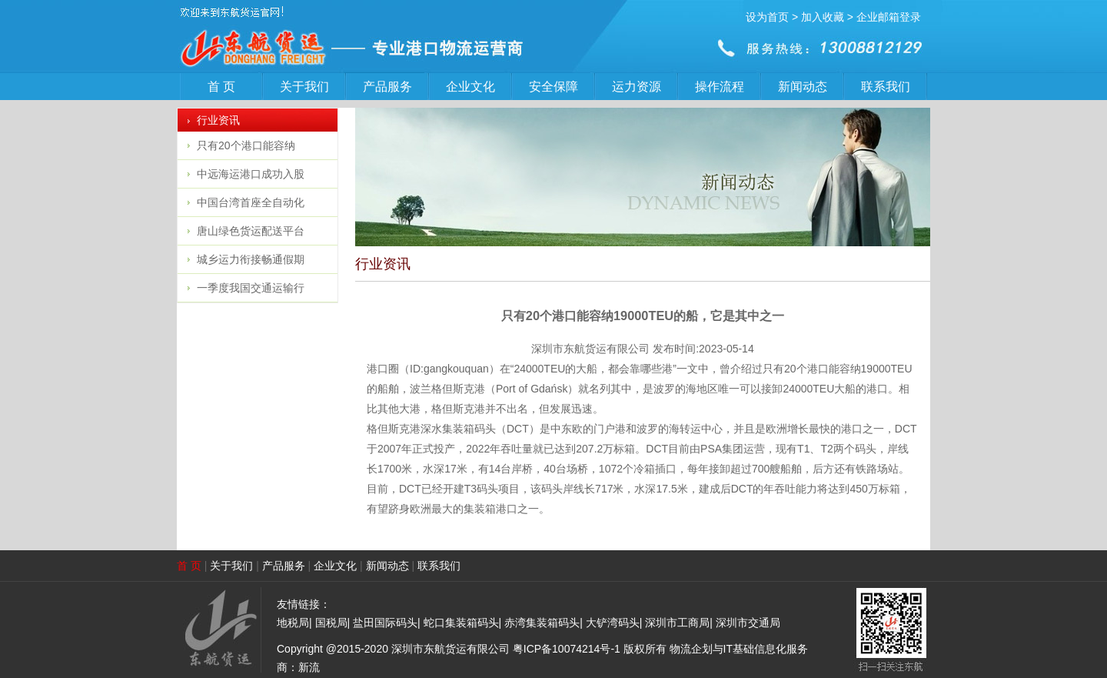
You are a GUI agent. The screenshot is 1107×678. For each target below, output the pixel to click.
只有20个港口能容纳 (246, 145)
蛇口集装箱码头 (461, 622)
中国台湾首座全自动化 (250, 202)
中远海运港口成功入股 (250, 174)
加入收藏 (822, 17)
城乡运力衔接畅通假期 (250, 259)
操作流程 (719, 86)
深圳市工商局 (677, 622)
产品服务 (387, 86)
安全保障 (553, 86)
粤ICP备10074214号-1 (566, 649)
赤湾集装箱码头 (542, 622)
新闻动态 (802, 86)
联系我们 (885, 86)
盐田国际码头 (385, 622)
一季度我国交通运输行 (250, 288)
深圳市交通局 (748, 622)
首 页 (221, 86)
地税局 (293, 622)
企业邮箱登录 (888, 17)
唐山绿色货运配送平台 (250, 231)
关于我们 (304, 86)
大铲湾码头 (613, 622)
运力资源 (636, 86)
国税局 (331, 622)
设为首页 (767, 17)
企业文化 (470, 86)
